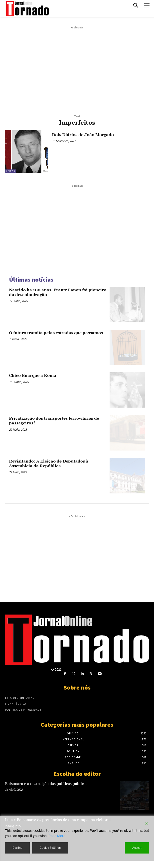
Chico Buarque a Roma (32, 375)
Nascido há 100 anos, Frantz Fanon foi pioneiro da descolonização (57, 292)
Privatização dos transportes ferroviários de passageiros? (54, 421)
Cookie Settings (50, 848)
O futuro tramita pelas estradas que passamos (56, 332)
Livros (10, 171)
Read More (56, 836)
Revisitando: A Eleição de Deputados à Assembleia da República (48, 464)
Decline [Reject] (17, 848)
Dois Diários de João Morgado (83, 134)
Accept (137, 848)
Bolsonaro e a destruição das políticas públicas (46, 784)
